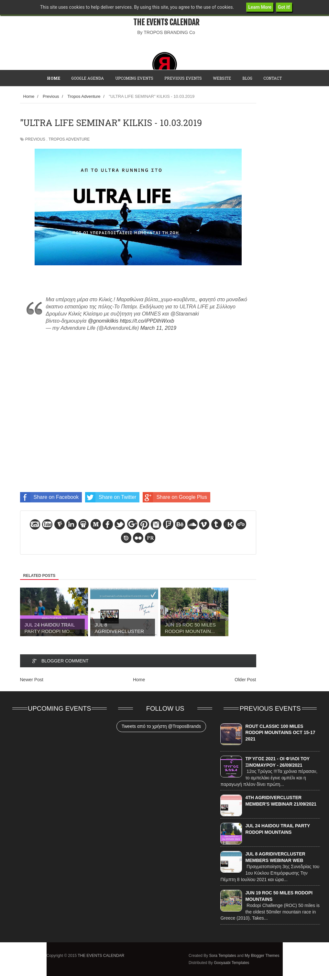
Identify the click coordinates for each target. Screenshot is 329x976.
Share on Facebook (49, 497)
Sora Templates (222, 955)
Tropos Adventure (69, 139)
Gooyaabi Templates (231, 962)
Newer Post (31, 679)
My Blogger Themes (262, 955)
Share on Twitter (110, 497)
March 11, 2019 (158, 328)
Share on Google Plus (175, 497)
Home (139, 679)
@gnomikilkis (103, 321)
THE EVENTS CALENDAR (166, 22)
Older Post (245, 679)
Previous (35, 139)
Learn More (259, 7)
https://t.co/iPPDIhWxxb (147, 321)
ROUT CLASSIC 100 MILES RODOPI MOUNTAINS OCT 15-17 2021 (280, 732)
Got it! (284, 7)
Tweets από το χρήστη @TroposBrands (161, 726)
